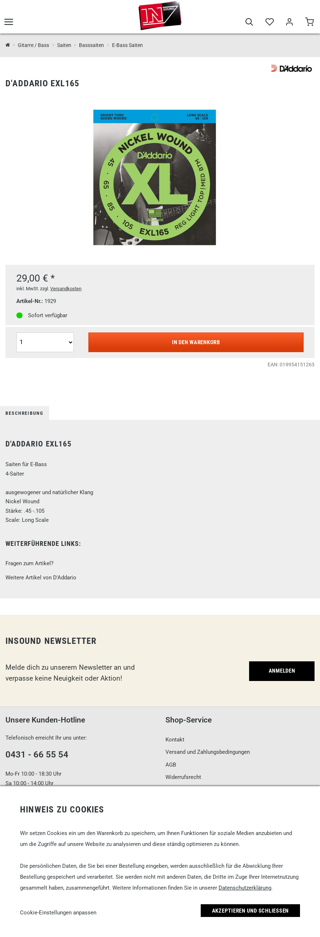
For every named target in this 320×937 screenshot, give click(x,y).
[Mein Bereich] (289, 22)
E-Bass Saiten (127, 45)
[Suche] (249, 22)
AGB (170, 764)
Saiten (64, 45)
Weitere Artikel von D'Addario (40, 577)
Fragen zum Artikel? (29, 563)
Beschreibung (24, 413)
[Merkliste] (269, 22)
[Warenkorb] (309, 22)
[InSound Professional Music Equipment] (7, 45)
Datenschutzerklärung (245, 888)
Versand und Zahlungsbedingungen (207, 752)
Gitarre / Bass (33, 45)
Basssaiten (91, 45)
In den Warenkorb (196, 342)
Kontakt (174, 739)
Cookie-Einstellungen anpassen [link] (58, 912)
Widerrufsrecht (183, 777)
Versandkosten (65, 288)
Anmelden (282, 671)
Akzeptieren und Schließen (250, 911)
